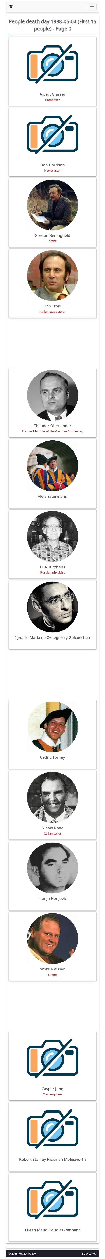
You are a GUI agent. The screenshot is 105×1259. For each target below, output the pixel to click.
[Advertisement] (53, 343)
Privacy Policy (27, 1253)
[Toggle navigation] (92, 6)
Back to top (89, 1253)
